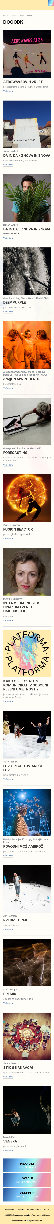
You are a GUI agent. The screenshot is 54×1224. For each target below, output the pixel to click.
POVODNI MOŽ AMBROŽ (23, 846)
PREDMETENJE (15, 920)
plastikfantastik (36, 1221)
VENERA (10, 1141)
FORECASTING (15, 453)
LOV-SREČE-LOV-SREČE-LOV (23, 768)
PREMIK (9, 994)
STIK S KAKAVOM (18, 1068)
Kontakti (21, 1209)
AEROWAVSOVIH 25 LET (23, 82)
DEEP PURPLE (14, 302)
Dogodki (29, 15)
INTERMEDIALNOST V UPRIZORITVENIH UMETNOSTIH (21, 607)
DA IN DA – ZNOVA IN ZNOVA (26, 156)
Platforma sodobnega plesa (13, 15)
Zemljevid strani (33, 1209)
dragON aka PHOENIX (21, 379)
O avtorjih (45, 1209)
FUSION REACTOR (18, 529)
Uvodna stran (10, 1209)
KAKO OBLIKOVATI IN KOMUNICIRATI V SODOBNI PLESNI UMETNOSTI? (25, 685)
